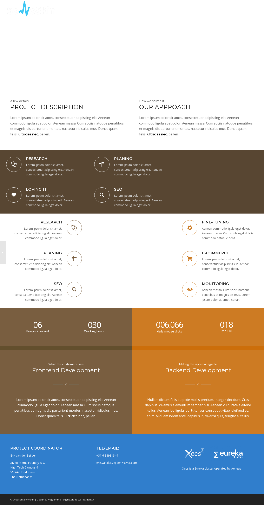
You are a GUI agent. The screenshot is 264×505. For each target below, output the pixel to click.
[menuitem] (183, 9)
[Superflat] (3, 252)
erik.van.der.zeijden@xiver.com (116, 463)
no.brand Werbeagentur (80, 499)
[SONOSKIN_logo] (30, 9)
